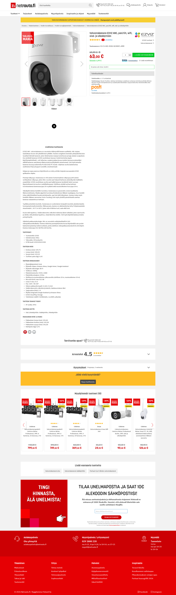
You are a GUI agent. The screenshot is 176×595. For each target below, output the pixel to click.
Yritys (54, 563)
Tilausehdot (19, 575)
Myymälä (155, 537)
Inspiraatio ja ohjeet (75, 13)
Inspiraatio (137, 563)
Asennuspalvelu (98, 568)
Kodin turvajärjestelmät (63, 26)
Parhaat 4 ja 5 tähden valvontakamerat (103, 471)
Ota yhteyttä (30, 541)
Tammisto (156, 541)
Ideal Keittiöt (97, 582)
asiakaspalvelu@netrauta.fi (35, 544)
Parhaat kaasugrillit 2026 (142, 578)
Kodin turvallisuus (47, 26)
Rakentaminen (34, 26)
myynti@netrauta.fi (90, 547)
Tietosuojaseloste (58, 575)
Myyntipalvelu (57, 13)
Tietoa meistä (56, 568)
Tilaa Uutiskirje (111, 517)
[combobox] (66, 5)
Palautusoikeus (20, 571)
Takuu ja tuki (19, 578)
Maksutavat (19, 568)
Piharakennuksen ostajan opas (144, 575)
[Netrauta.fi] (23, 5)
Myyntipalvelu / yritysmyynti (95, 537)
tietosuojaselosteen (114, 525)
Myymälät (91, 13)
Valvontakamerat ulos (52, 471)
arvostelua (106, 40)
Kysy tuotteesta (88, 382)
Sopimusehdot (57, 578)
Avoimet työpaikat (58, 571)
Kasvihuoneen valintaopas (143, 571)
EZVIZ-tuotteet (147, 40)
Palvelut (95, 563)
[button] (26, 64)
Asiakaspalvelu (41, 13)
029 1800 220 (89, 541)
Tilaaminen (19, 563)
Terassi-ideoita (138, 568)
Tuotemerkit (103, 13)
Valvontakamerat (79, 26)
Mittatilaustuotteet (99, 578)
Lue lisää (94, 90)
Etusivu (24, 26)
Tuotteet (14, 13)
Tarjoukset (27, 13)
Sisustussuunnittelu (100, 575)
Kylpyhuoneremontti (100, 571)
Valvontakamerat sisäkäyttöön (75, 471)
